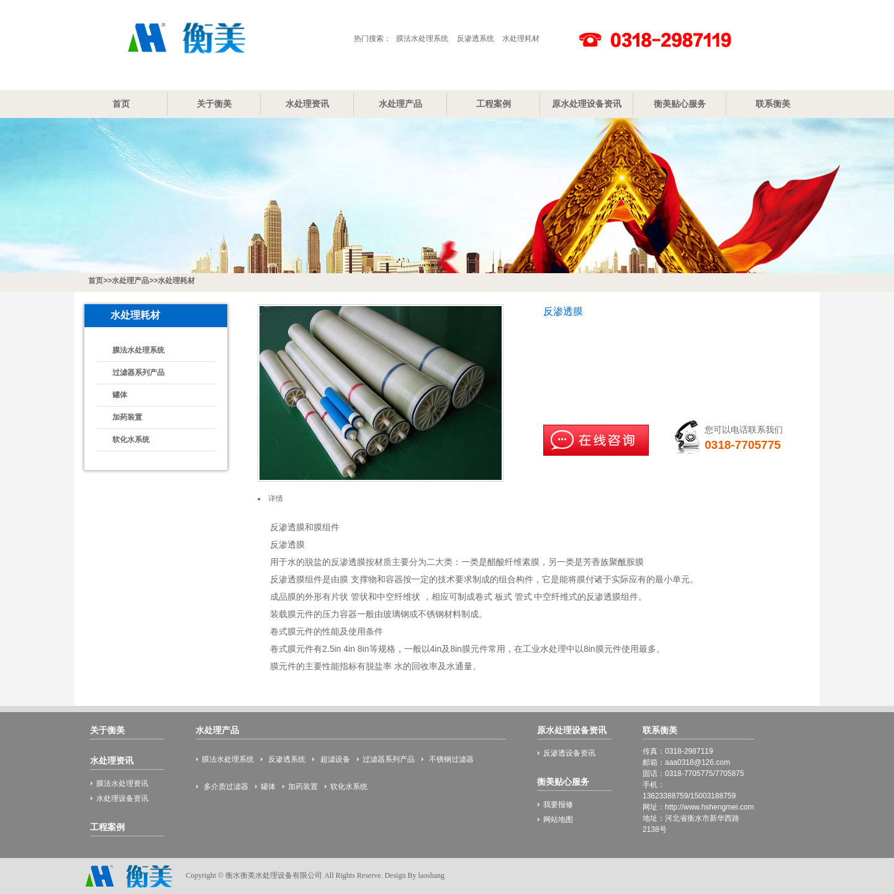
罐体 (119, 395)
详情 (275, 498)
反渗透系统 (475, 38)
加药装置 (127, 417)
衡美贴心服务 (680, 104)
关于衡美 (214, 104)
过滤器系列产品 (138, 372)
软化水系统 (131, 439)
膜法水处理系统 (422, 38)
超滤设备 (334, 759)
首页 (121, 104)
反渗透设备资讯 (569, 753)
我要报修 (558, 804)
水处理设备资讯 (122, 798)
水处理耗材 (521, 38)
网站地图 (558, 819)
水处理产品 (400, 104)
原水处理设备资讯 (586, 104)
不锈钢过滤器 (450, 759)
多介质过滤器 (225, 786)
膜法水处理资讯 (122, 783)
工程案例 (493, 104)
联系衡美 (773, 104)
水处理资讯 (307, 104)
